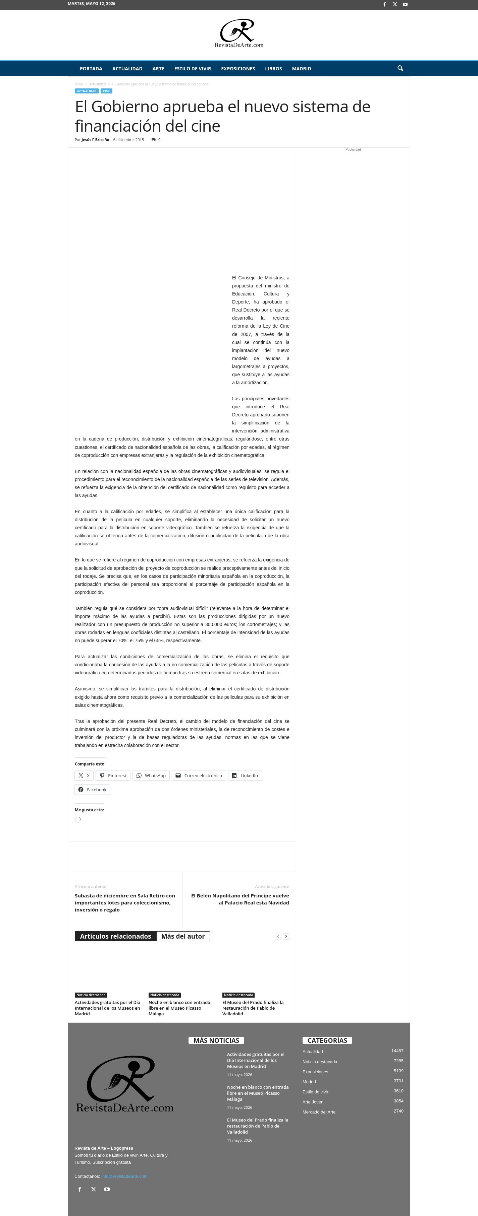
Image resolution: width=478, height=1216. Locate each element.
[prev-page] (278, 912)
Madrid (301, 68)
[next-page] (286, 912)
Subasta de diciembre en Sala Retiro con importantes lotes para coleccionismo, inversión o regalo (125, 878)
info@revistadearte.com (124, 1152)
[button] (400, 68)
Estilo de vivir (192, 68)
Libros (273, 68)
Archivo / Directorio (358, 1200)
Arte (158, 68)
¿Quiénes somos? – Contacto (379, 1208)
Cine (106, 91)
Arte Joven (313, 1077)
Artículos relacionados (115, 912)
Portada (91, 68)
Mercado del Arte (319, 1087)
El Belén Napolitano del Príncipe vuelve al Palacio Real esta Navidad (240, 875)
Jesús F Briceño (95, 139)
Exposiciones (238, 68)
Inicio (79, 84)
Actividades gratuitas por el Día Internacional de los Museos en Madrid (107, 984)
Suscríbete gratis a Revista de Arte (305, 1200)
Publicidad (392, 1200)
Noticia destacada (90, 970)
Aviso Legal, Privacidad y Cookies (240, 1200)
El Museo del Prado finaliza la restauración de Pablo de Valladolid (252, 984)
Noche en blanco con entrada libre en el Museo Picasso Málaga (179, 984)
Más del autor (183, 912)
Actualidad (127, 68)
